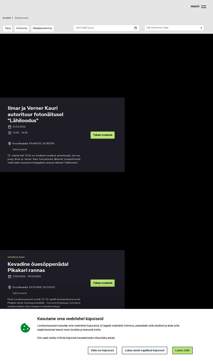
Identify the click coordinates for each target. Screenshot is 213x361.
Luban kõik (182, 350)
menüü (195, 7)
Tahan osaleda (102, 135)
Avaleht (7, 18)
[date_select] (106, 28)
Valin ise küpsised (102, 350)
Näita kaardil (20, 149)
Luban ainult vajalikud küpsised (144, 350)
